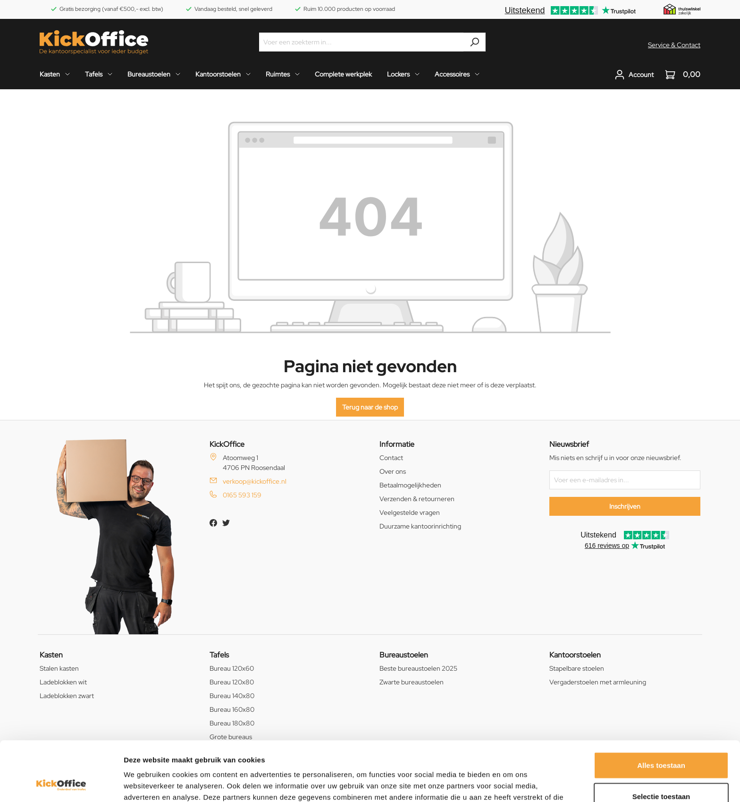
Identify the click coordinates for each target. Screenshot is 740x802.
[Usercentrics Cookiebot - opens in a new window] (61, 783)
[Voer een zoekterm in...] (361, 42)
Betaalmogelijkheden (410, 485)
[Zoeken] (474, 42)
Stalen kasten (59, 668)
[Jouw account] (634, 74)
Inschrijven (624, 506)
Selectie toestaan (661, 740)
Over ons (392, 471)
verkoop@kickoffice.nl (254, 481)
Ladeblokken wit (63, 682)
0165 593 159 (242, 495)
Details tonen (510, 783)
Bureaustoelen (403, 655)
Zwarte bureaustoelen (411, 682)
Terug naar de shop (370, 407)
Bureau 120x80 (232, 682)
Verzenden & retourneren (416, 499)
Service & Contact (674, 45)
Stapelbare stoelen (576, 668)
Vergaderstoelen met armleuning (597, 682)
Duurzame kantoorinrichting (420, 526)
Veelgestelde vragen (409, 512)
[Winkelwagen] (679, 74)
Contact (391, 457)
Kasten (51, 655)
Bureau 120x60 (232, 668)
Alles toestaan (661, 709)
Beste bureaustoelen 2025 (418, 668)
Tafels (219, 655)
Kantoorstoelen (575, 655)
